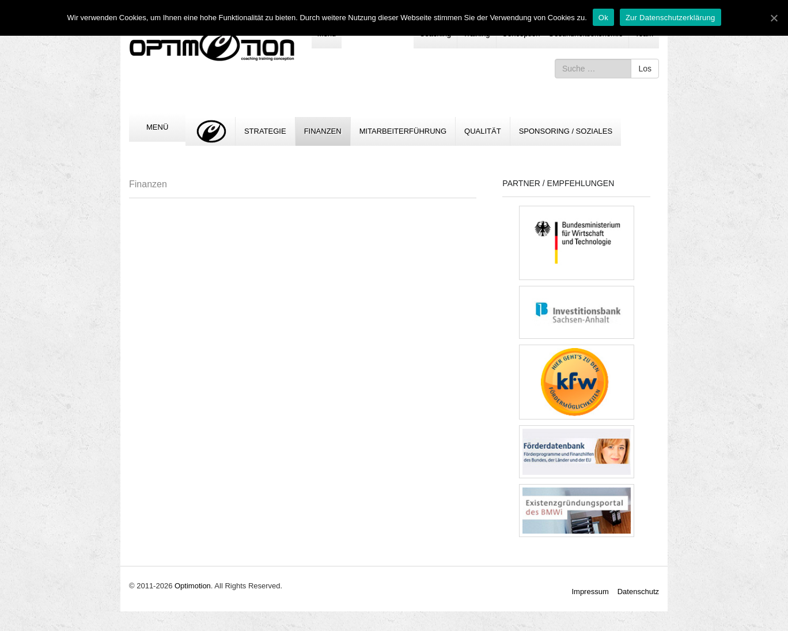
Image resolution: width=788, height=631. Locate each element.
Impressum (589, 591)
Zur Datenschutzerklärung (670, 17)
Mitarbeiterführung (402, 131)
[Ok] (773, 18)
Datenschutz (638, 591)
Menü (157, 127)
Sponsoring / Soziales (566, 131)
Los (644, 68)
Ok (603, 17)
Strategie (265, 131)
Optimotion (193, 585)
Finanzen (323, 131)
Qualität (482, 131)
